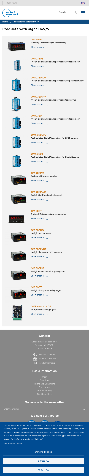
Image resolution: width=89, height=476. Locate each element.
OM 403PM (37, 173)
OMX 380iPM (38, 97)
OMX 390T (37, 154)
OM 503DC (37, 230)
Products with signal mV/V (26, 22)
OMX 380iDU (38, 78)
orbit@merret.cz (47, 363)
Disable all (43, 461)
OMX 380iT (37, 116)
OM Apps (12, 3)
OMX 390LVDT (39, 135)
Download (44, 380)
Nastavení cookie (43, 452)
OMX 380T (37, 59)
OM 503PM (37, 268)
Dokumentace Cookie (13, 444)
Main (44, 377)
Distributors (44, 387)
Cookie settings (44, 394)
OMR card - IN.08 (41, 306)
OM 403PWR (38, 192)
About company (44, 391)
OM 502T (36, 211)
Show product (37, 47)
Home (5, 22)
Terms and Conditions (44, 384)
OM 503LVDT (38, 249)
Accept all (43, 470)
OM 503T (36, 287)
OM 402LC (37, 39)
